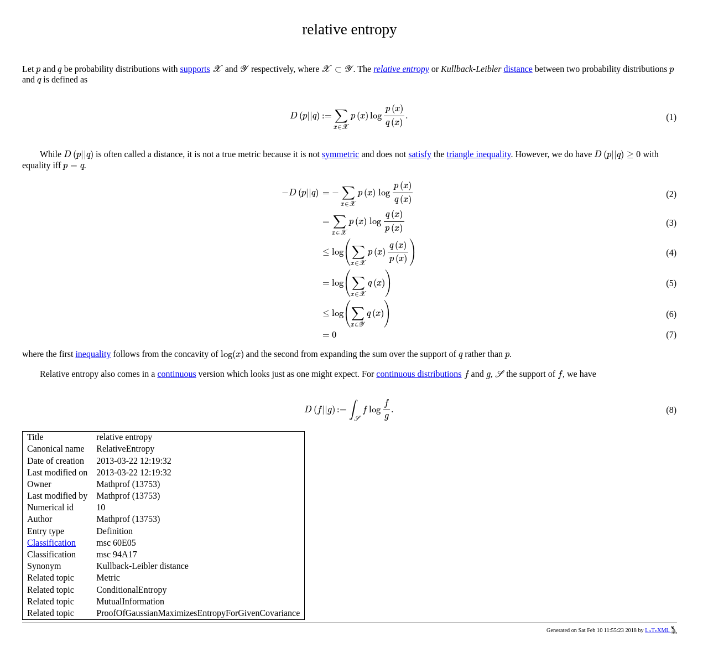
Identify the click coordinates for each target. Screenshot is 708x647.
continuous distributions (418, 374)
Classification (51, 542)
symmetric (341, 154)
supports (195, 69)
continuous (176, 374)
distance (517, 69)
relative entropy (401, 69)
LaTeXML (661, 630)
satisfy (419, 154)
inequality (93, 354)
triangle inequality (479, 154)
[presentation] (38, 71)
